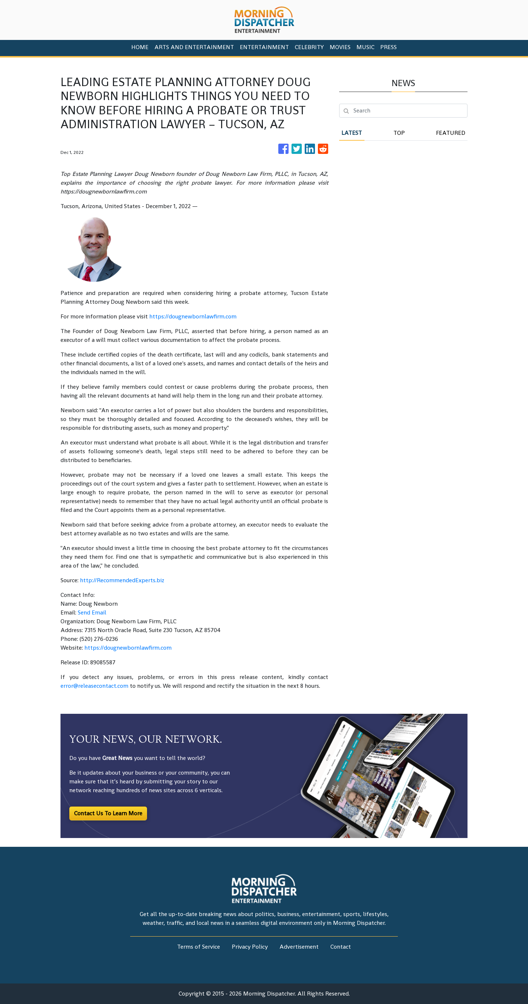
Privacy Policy (250, 947)
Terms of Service (198, 947)
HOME (139, 47)
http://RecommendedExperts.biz (122, 580)
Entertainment (264, 47)
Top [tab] (399, 133)
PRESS (388, 47)
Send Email (92, 612)
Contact (340, 947)
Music (365, 47)
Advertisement (299, 947)
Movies (340, 47)
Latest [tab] (351, 133)
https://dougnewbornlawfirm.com (192, 316)
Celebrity (309, 47)
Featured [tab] (450, 133)
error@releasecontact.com (94, 686)
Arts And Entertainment (194, 47)
